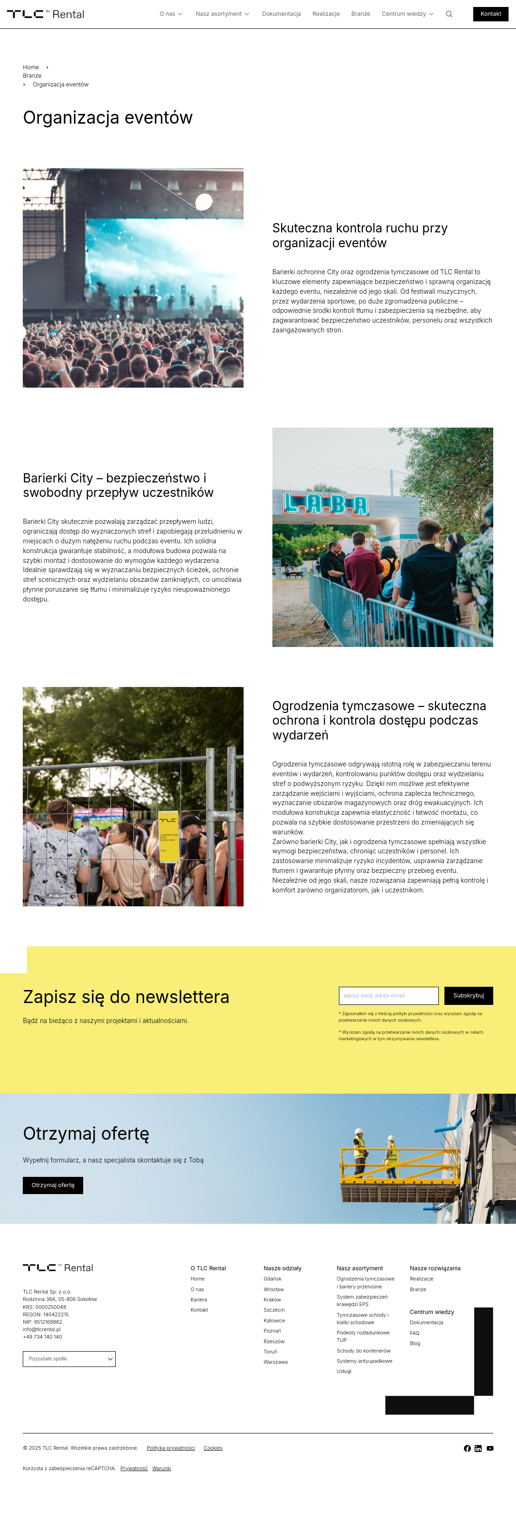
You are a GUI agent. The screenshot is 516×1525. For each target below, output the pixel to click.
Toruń (270, 1352)
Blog (415, 1343)
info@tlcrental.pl (41, 1330)
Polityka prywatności (171, 1448)
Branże (360, 13)
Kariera (199, 1300)
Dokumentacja (281, 13)
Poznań (272, 1331)
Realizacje (326, 13)
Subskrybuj (469, 995)
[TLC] (466, 1448)
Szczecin (274, 1310)
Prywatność (134, 1469)
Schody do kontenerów (364, 1351)
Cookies (213, 1448)
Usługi (344, 1371)
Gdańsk (272, 1279)
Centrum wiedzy (407, 14)
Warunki (162, 1469)
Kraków (272, 1300)
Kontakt (491, 13)
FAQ (415, 1333)
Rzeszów (274, 1342)
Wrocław (274, 1290)
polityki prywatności (413, 1013)
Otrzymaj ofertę (53, 1185)
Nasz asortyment (222, 14)
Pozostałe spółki (70, 1359)
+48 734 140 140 (42, 1337)
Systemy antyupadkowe (365, 1361)
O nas (171, 14)
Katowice (274, 1321)
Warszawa (276, 1362)
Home (31, 67)
